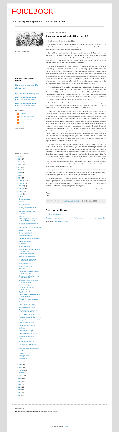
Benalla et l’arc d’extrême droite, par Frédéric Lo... (29, 208)
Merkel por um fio (24, 356)
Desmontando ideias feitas (27, 254)
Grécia (21, 196)
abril (20, 367)
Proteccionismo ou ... (25, 263)
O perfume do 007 (24, 292)
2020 (19, 172)
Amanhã (21, 202)
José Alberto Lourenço (26, 120)
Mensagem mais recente (54, 218)
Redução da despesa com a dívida (29, 320)
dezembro (22, 180)
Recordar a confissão (25, 236)
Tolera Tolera (23, 269)
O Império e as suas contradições (29, 238)
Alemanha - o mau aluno (26, 336)
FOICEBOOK (32, 11)
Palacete (21, 353)
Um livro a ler (23, 328)
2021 (19, 170)
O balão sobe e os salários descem (30, 227)
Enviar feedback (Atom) (61, 221)
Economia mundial (24, 199)
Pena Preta (22, 123)
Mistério (21, 216)
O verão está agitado (25, 285)
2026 (19, 156)
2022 (19, 167)
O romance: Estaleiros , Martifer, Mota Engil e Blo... (29, 272)
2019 (19, 175)
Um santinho (23, 358)
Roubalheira (22, 244)
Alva (47, 195)
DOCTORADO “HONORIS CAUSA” (30, 314)
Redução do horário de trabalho (28, 299)
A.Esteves (22, 114)
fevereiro (22, 373)
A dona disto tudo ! (24, 246)
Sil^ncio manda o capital (26, 331)
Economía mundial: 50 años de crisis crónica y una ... (28, 224)
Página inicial (78, 218)
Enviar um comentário (55, 214)
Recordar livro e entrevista (27, 256)
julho (21, 194)
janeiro (21, 375)
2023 (19, 164)
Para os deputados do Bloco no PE (30, 317)
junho (21, 362)
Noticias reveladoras (25, 230)
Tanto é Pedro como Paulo (27, 304)
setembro (22, 188)
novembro (22, 183)
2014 (19, 387)
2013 (19, 390)
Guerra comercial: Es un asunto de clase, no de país (29, 295)
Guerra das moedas (25, 241)
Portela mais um (24, 302)
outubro (21, 186)
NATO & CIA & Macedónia (27, 307)
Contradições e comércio (26, 322)
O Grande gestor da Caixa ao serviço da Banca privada (28, 219)
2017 (19, 379)
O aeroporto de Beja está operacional (26, 288)
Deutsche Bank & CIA (25, 266)
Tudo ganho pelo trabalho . (27, 325)
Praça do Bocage (24, 204)
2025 (19, 159)
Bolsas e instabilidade (25, 233)
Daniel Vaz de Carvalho (26, 117)
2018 (19, 178)
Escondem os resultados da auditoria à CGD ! (27, 345)
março (21, 370)
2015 (19, 384)
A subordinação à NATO (26, 341)
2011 (19, 395)
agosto (21, 191)
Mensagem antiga (99, 218)
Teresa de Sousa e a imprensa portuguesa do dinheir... (28, 310)
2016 (19, 382)
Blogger (65, 426)
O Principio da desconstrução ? (28, 333)
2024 (19, 162)
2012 (19, 392)
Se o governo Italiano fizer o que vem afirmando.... (29, 277)
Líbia (20, 339)
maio (21, 364)
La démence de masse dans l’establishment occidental (27, 260)
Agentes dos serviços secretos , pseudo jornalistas (28, 281)
